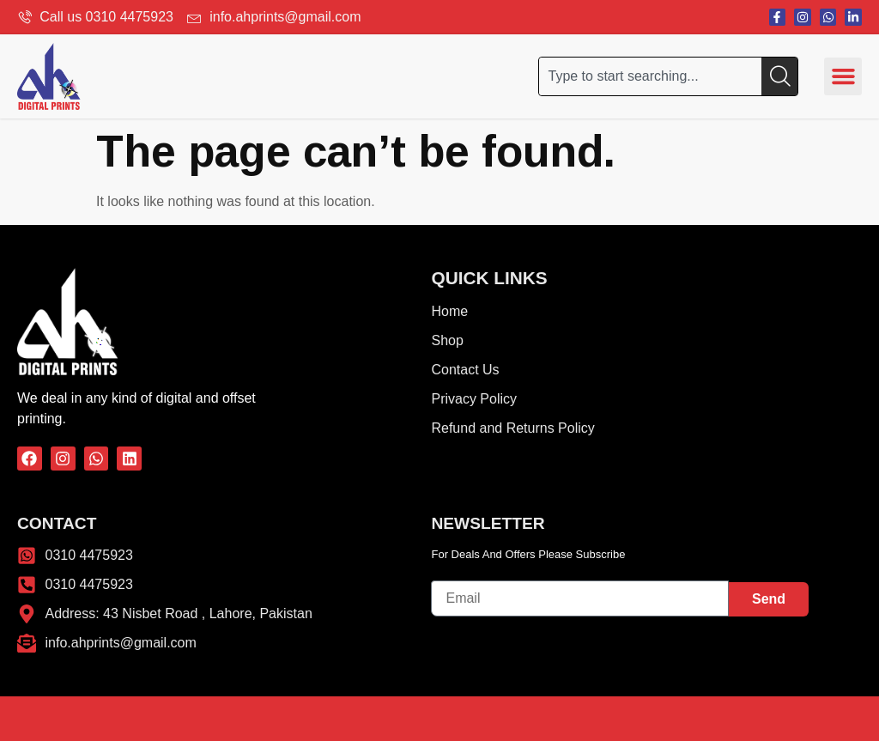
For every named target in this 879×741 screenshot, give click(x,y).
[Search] (779, 76)
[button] (843, 76)
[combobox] (650, 76)
